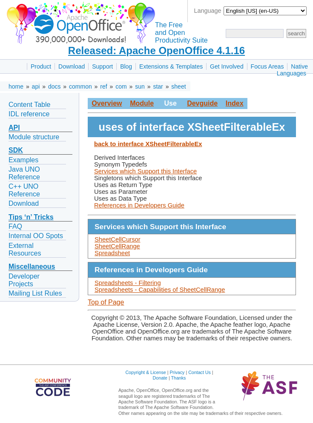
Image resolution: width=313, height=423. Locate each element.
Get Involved (227, 66)
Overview (107, 103)
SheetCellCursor (118, 239)
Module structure (34, 137)
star (158, 86)
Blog (126, 66)
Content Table (29, 104)
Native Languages (292, 70)
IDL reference (29, 114)
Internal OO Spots (36, 235)
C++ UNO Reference (24, 190)
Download (71, 66)
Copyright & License (145, 372)
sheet (178, 86)
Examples (23, 160)
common (80, 86)
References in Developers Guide (139, 205)
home (16, 86)
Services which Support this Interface (145, 171)
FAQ (15, 226)
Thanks (178, 377)
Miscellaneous (32, 266)
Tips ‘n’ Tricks (31, 217)
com (120, 86)
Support (102, 66)
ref (103, 86)
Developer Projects (24, 280)
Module (142, 103)
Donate (160, 377)
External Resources (25, 249)
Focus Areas (267, 66)
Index (235, 103)
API (14, 127)
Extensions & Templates (171, 66)
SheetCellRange (117, 246)
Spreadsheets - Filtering (128, 282)
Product (41, 66)
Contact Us (199, 372)
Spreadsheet (112, 253)
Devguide (202, 103)
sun (140, 86)
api (36, 86)
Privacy (176, 372)
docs (54, 86)
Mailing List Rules (35, 293)
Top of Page (106, 302)
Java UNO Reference (24, 173)
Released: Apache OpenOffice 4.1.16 (156, 50)
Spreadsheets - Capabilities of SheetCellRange (160, 289)
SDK (16, 150)
